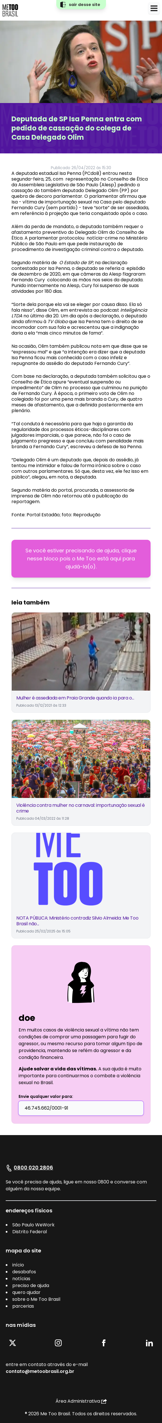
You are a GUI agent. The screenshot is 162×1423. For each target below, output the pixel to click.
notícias (21, 1278)
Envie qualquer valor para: (46, 1096)
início (18, 1265)
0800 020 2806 (33, 1167)
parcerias (23, 1306)
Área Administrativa (81, 1401)
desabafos (24, 1271)
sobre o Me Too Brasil (36, 1299)
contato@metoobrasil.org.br (40, 1371)
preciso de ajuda (30, 1285)
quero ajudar (26, 1292)
